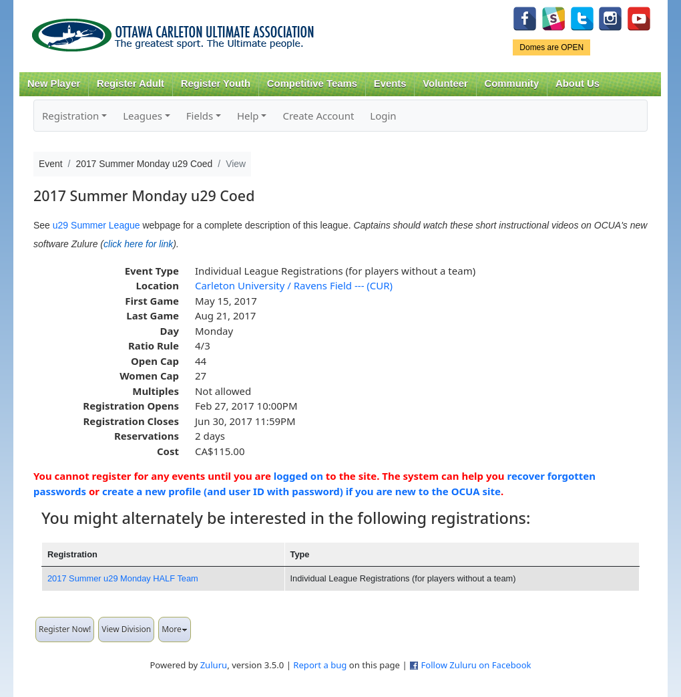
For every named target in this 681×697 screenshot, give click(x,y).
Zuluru (214, 665)
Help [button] (248, 115)
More (175, 629)
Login (383, 115)
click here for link (138, 244)
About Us (577, 83)
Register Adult (130, 83)
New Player (53, 83)
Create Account (318, 115)
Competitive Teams (312, 83)
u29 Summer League (96, 225)
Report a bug (320, 665)
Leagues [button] (142, 115)
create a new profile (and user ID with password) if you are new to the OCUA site (301, 491)
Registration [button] (70, 115)
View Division (126, 629)
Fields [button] (199, 115)
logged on (298, 475)
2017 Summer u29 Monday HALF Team (122, 578)
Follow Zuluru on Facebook (476, 665)
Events (390, 83)
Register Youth (215, 83)
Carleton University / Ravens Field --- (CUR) (294, 285)
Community (512, 83)
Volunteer (445, 83)
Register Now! (65, 629)
